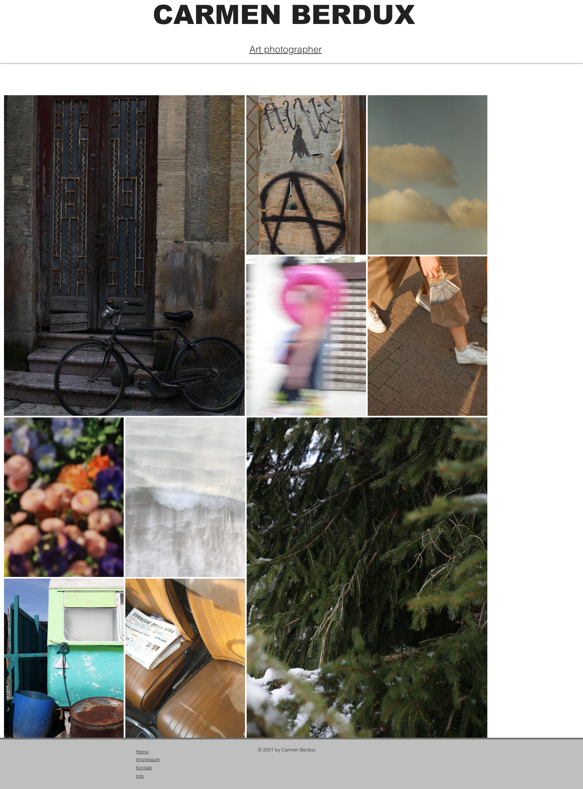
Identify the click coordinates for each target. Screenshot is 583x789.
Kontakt (144, 768)
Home (142, 752)
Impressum (148, 759)
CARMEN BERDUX (284, 15)
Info (140, 776)
